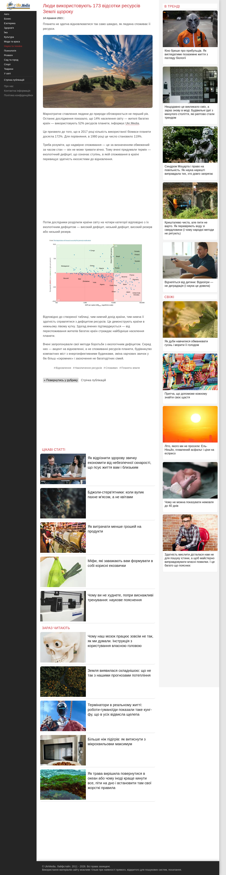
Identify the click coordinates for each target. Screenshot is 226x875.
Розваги (8, 55)
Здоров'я (9, 27)
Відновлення (63, 367)
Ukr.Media (132, 123)
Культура (9, 37)
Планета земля (130, 367)
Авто (6, 14)
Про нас (9, 86)
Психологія (10, 50)
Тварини (8, 69)
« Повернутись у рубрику (61, 380)
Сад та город (11, 59)
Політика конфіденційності (19, 95)
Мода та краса (12, 41)
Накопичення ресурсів (88, 367)
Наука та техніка (13, 46)
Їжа (6, 32)
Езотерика (9, 23)
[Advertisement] (98, 190)
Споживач (112, 367)
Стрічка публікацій (93, 380)
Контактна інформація (17, 90)
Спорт (7, 64)
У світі (7, 73)
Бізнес (7, 18)
